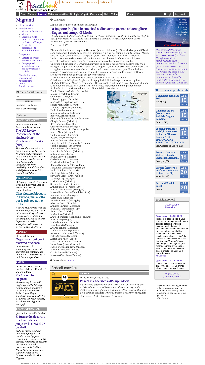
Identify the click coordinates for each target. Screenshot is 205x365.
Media (25, 34)
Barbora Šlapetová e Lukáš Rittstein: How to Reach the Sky (167, 170)
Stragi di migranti (31, 50)
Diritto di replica (150, 363)
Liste (106, 14)
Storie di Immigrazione (29, 46)
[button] (99, 238)
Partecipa (92, 2)
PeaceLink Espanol (27, 309)
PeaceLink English (27, 120)
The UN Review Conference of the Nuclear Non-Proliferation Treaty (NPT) (29, 138)
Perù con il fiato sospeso (26, 277)
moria (71, 260)
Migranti (25, 20)
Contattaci (79, 2)
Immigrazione (26, 27)
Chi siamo (66, 2)
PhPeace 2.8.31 (93, 363)
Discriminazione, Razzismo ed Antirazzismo (28, 78)
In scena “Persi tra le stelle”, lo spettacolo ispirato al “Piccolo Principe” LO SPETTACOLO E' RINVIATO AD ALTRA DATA (170, 135)
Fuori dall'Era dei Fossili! (165, 184)
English (122, 14)
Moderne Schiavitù (32, 31)
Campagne (24, 54)
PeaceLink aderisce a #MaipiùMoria (104, 281)
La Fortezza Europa (32, 42)
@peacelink (161, 216)
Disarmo (21, 231)
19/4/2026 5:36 (175, 216)
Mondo (42, 14)
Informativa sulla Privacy (112, 363)
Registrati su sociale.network (172, 275)
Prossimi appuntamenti (173, 90)
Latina (20, 262)
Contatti (23, 83)
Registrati (180, 14)
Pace (23, 14)
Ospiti (84, 14)
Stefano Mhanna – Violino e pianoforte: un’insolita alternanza (167, 155)
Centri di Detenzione (33, 39)
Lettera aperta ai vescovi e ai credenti (33, 59)
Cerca (130, 14)
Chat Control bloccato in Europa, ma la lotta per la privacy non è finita (31, 199)
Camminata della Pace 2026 (167, 97)
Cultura (32, 14)
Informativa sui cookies (132, 363)
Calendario (96, 14)
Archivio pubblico (26, 105)
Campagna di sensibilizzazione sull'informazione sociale (31, 67)
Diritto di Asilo (29, 36)
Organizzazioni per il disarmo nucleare (30, 241)
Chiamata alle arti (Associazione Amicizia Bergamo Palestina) (165, 114)
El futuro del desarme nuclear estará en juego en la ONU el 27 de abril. (30, 322)
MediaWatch (24, 177)
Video (114, 14)
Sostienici (105, 2)
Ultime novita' (26, 25)
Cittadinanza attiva (58, 14)
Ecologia (74, 14)
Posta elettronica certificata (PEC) (171, 363)
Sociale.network (27, 86)
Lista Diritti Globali (31, 92)
